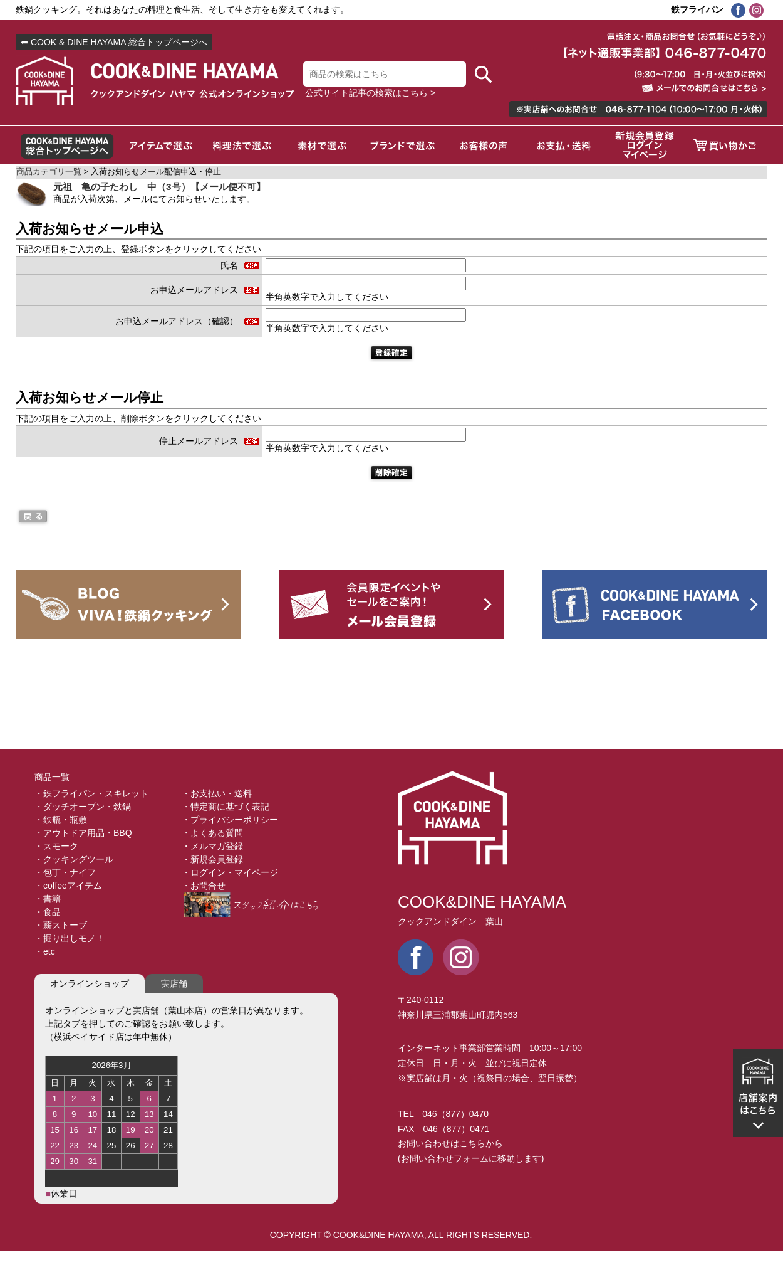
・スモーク (56, 846)
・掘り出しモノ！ (69, 938)
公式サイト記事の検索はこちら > (370, 93)
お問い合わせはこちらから (450, 1143)
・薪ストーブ (60, 925)
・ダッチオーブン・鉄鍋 (82, 807)
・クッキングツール (73, 859)
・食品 (47, 912)
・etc (44, 951)
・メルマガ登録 (212, 846)
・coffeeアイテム (68, 886)
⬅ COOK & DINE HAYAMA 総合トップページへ (114, 42)
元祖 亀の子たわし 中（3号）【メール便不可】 (159, 186)
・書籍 (47, 899)
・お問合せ (204, 886)
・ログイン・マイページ (230, 872)
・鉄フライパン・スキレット (91, 793)
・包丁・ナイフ (65, 872)
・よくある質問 (212, 833)
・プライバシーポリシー (230, 820)
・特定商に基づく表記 (225, 807)
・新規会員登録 (212, 859)
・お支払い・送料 (217, 793)
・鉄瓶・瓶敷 (60, 820)
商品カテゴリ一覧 (48, 171)
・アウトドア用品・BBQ (83, 833)
